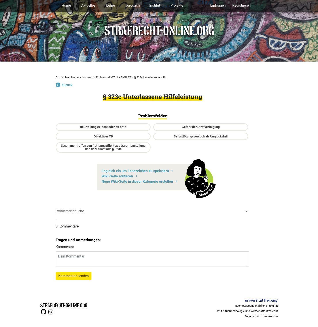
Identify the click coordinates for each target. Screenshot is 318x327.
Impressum (270, 316)
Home (66, 5)
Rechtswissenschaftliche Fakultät (256, 305)
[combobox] (152, 211)
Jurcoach (132, 5)
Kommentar (65, 247)
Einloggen (218, 5)
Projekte (176, 5)
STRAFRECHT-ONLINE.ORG (63, 305)
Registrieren (241, 5)
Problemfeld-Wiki (107, 77)
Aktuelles (88, 5)
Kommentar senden (73, 276)
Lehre (110, 5)
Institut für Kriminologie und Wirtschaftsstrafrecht (247, 311)
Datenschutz (253, 316)
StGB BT (126, 77)
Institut (154, 5)
